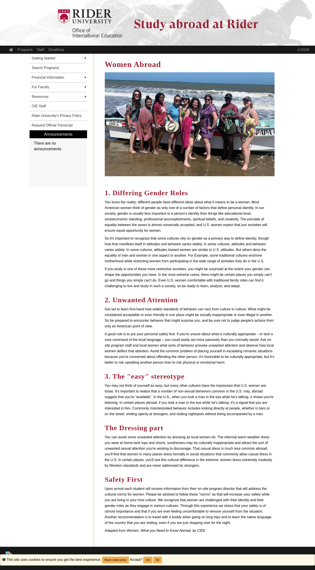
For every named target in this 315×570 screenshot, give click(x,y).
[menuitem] (58, 158)
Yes (148, 559)
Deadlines (56, 50)
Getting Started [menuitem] (43, 58)
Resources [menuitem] (40, 96)
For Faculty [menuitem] (40, 87)
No (157, 559)
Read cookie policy (116, 559)
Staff (40, 50)
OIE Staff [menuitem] (39, 106)
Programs (25, 50)
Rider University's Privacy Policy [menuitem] (57, 115)
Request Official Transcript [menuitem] (52, 125)
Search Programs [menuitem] (45, 68)
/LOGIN (303, 50)
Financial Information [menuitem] (48, 77)
